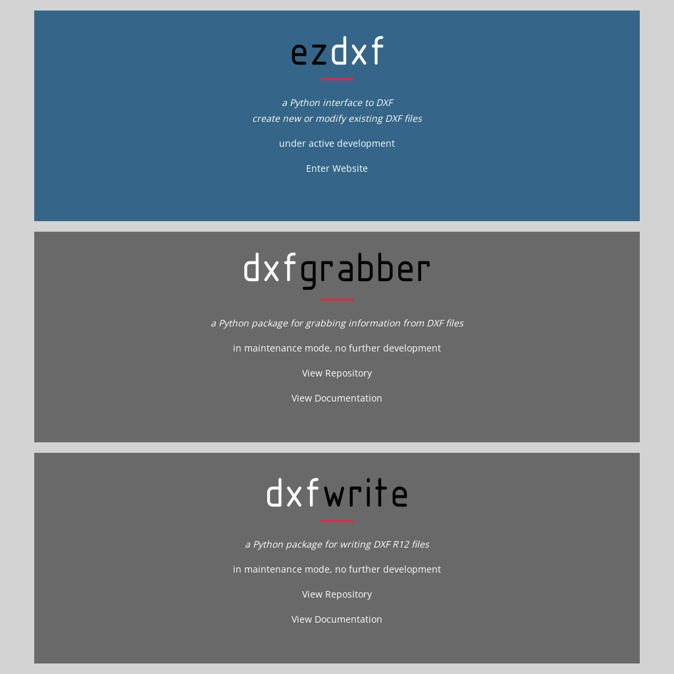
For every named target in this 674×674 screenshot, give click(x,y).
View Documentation (337, 398)
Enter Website (337, 168)
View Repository (337, 373)
